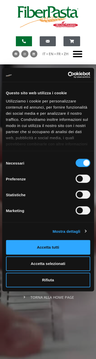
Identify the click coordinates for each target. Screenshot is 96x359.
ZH (66, 53)
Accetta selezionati (48, 263)
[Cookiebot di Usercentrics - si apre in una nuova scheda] (68, 75)
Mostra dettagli (66, 231)
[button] (77, 54)
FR (59, 53)
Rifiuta (48, 280)
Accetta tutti (48, 247)
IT (44, 53)
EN (51, 53)
